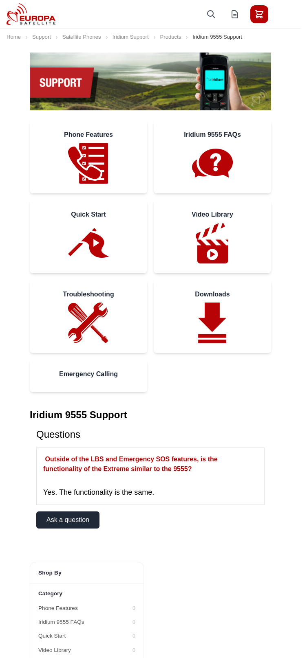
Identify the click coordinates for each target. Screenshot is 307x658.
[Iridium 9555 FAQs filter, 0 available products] (86, 622)
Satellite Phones (81, 37)
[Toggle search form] (211, 14)
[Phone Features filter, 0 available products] (86, 608)
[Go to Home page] (31, 14)
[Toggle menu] (282, 14)
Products (170, 37)
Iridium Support (131, 37)
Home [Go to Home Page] (14, 37)
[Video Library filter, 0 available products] (86, 650)
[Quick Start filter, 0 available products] (86, 636)
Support (41, 37)
